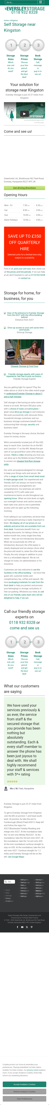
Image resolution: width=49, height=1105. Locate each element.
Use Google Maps (16, 857)
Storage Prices (25, 59)
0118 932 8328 (24, 12)
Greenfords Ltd (20, 920)
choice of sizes (17, 409)
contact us (25, 278)
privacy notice (32, 1070)
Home (6, 20)
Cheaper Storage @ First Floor (24, 366)
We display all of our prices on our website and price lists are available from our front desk (24, 526)
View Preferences (24, 1099)
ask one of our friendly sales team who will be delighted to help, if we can (24, 594)
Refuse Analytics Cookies (24, 1091)
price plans (33, 409)
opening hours (10, 498)
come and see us (24, 628)
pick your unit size (22, 269)
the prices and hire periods (19, 272)
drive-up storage (22, 412)
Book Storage (38, 58)
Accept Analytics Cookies (25, 1084)
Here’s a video (17, 455)
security (31, 424)
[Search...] (9, 882)
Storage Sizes (11, 56)
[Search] (6, 882)
